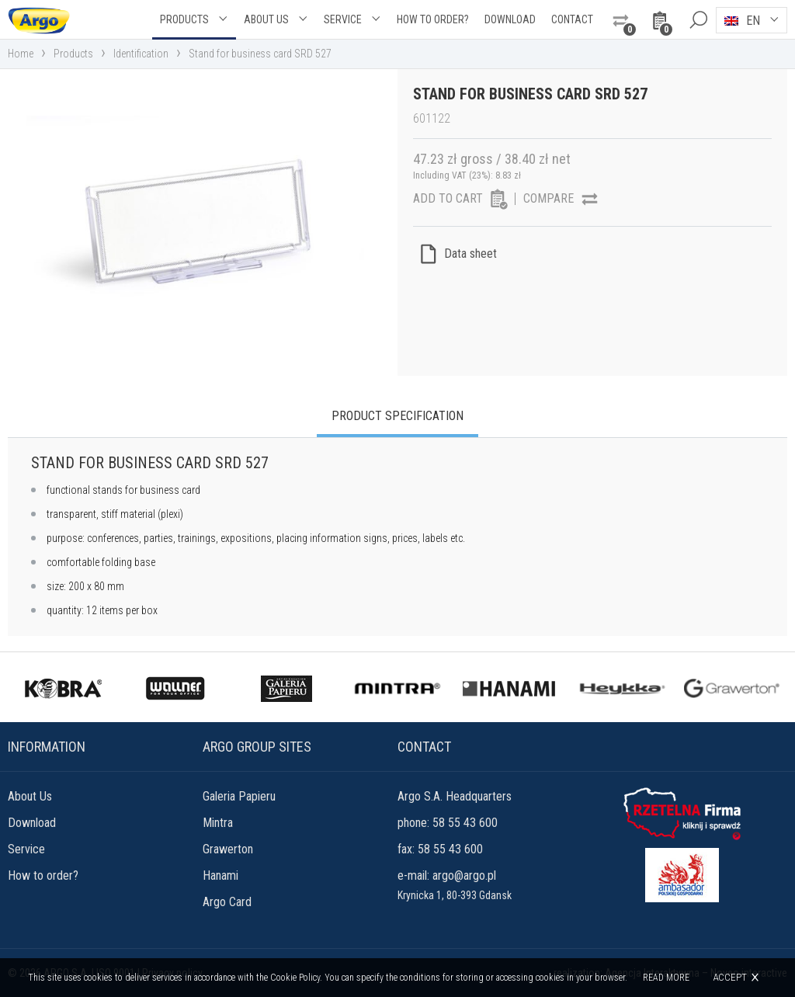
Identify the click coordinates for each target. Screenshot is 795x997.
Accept (730, 977)
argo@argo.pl (464, 875)
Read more (666, 977)
